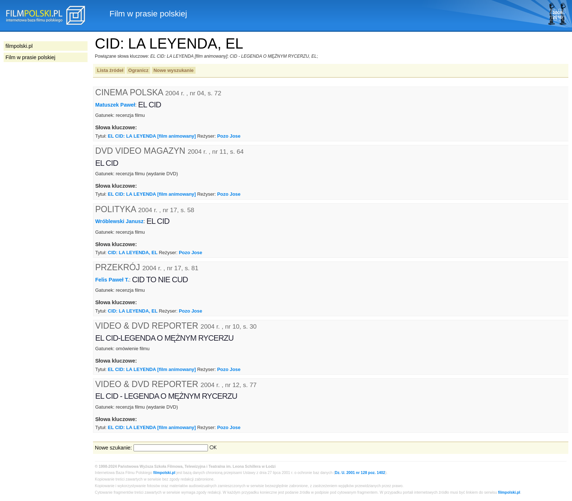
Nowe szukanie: (113, 448)
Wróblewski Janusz (119, 221)
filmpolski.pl (164, 473)
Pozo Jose (228, 136)
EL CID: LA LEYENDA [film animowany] (152, 136)
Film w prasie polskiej (30, 57)
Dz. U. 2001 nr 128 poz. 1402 (360, 473)
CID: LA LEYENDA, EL (133, 252)
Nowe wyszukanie (174, 70)
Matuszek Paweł (115, 105)
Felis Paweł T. (112, 280)
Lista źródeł (110, 70)
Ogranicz (138, 70)
